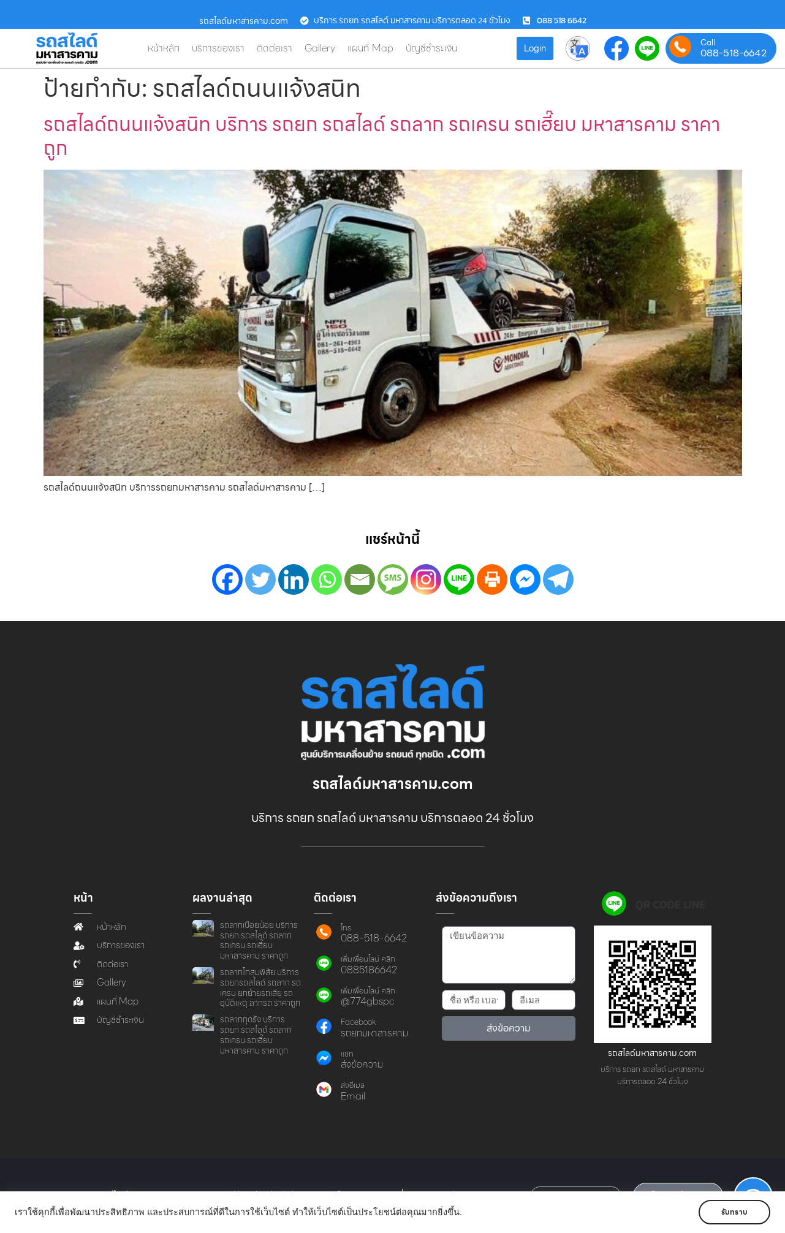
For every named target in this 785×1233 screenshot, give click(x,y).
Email (353, 1096)
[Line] (459, 579)
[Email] (359, 579)
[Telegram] (558, 579)
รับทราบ (734, 1212)
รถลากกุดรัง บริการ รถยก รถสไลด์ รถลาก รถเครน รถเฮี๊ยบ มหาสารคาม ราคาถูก (256, 1034)
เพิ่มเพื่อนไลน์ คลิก (368, 959)
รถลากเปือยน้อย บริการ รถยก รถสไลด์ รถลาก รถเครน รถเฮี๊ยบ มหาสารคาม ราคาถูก (259, 940)
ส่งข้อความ (362, 1064)
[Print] (492, 579)
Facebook (358, 1022)
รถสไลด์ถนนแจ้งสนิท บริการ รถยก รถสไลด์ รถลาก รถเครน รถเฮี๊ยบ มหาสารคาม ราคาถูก (382, 135)
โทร (346, 928)
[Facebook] (227, 579)
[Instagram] (426, 579)
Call (707, 43)
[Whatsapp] (326, 579)
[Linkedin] (293, 579)
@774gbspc (367, 1001)
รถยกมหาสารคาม (374, 1033)
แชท (347, 1054)
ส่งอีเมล (353, 1085)
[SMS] (392, 579)
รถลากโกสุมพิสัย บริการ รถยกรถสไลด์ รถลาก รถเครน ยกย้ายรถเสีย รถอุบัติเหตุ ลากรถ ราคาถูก (260, 987)
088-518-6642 (733, 53)
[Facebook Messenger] (525, 579)
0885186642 (369, 970)
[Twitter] (260, 579)
